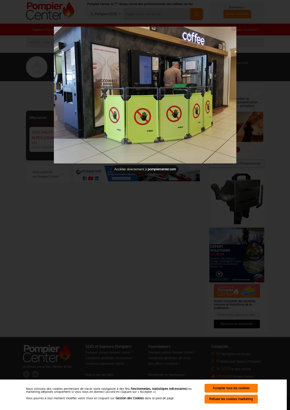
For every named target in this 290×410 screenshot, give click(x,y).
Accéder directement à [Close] (145, 169)
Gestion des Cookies (129, 398)
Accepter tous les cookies (231, 388)
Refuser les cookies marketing (231, 399)
